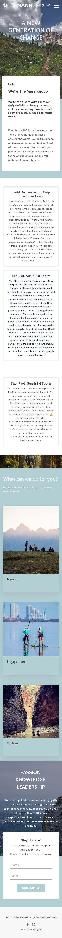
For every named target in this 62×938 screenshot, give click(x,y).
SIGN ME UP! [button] (31, 888)
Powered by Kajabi (31, 929)
